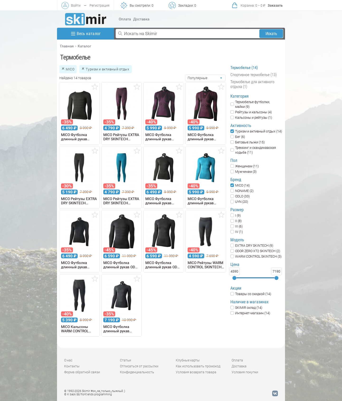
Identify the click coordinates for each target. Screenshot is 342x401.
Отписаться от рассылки (139, 366)
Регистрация (99, 5)
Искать (271, 33)
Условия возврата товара (196, 372)
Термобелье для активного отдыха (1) (252, 84)
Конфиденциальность (137, 372)
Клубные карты (188, 360)
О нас (68, 360)
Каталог (84, 46)
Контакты (72, 366)
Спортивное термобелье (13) (253, 74)
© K (88, 394)
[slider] (234, 278)
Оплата (125, 19)
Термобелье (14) (244, 67)
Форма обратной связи (82, 372)
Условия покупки (245, 372)
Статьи (125, 360)
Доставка (141, 19)
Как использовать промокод (198, 366)
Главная (67, 46)
